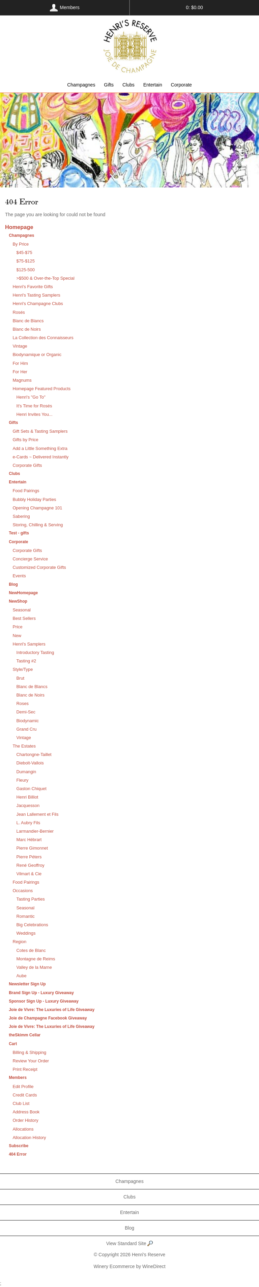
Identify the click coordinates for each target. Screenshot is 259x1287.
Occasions (22, 890)
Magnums (21, 380)
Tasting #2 (26, 660)
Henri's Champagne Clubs (37, 303)
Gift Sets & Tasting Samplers (39, 431)
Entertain (152, 84)
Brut (21, 678)
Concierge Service (30, 558)
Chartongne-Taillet (34, 754)
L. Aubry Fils (28, 822)
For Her (19, 371)
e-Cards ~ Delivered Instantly (40, 456)
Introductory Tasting (35, 652)
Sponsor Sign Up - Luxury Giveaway (44, 1001)
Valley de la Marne (34, 967)
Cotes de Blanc (31, 950)
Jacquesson (28, 805)
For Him (20, 363)
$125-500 (26, 269)
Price (17, 626)
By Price (20, 244)
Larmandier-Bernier (35, 831)
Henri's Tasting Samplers (36, 295)
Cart (13, 1043)
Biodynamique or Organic (36, 354)
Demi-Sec (26, 711)
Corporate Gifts (27, 465)
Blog (13, 584)
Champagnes (81, 84)
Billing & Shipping (29, 1052)
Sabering (21, 516)
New (16, 635)
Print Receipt (24, 1069)
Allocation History (29, 1137)
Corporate (181, 84)
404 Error (18, 1154)
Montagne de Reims (36, 958)
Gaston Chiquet (32, 788)
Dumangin (26, 771)
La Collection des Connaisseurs (42, 337)
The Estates (23, 746)
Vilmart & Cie (29, 873)
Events (19, 575)
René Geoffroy (31, 865)
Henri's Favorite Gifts (32, 286)
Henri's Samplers (28, 644)
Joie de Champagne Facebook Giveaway (48, 1018)
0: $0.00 (194, 7)
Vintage (19, 346)
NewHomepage (23, 592)
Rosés (18, 312)
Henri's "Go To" (31, 397)
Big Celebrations (32, 924)
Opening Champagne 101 (37, 507)
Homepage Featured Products (41, 388)
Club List (20, 1103)
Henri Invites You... (35, 414)
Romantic (26, 916)
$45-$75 (24, 252)
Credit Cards (24, 1094)
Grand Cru (27, 729)
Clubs (128, 84)
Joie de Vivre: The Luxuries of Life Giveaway (51, 1009)
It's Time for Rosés (34, 405)
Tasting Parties (31, 899)
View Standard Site (129, 1243)
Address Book (25, 1111)
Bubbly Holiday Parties (34, 499)
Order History (25, 1120)
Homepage (19, 227)
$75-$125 (26, 260)
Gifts (109, 84)
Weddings (26, 933)
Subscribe (18, 1145)
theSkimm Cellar (24, 1035)
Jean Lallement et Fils (38, 814)
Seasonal (21, 609)
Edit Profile (22, 1086)
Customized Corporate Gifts (39, 567)
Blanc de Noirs (26, 329)
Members (18, 1077)
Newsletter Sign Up (27, 984)
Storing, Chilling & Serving (37, 524)
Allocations (22, 1129)
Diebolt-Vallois (30, 762)
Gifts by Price (25, 439)
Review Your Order (30, 1060)
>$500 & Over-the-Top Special (46, 278)
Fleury (23, 780)
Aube (22, 975)
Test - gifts (19, 533)
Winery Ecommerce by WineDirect (129, 1266)
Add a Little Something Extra (39, 448)
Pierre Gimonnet (32, 848)
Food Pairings (25, 490)
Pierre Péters (29, 856)
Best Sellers (23, 618)
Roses (23, 703)
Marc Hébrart (29, 839)
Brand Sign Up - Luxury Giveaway (41, 992)
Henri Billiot (27, 797)
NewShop (18, 601)
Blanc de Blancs (28, 320)
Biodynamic (28, 720)
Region (19, 941)
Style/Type (22, 669)
